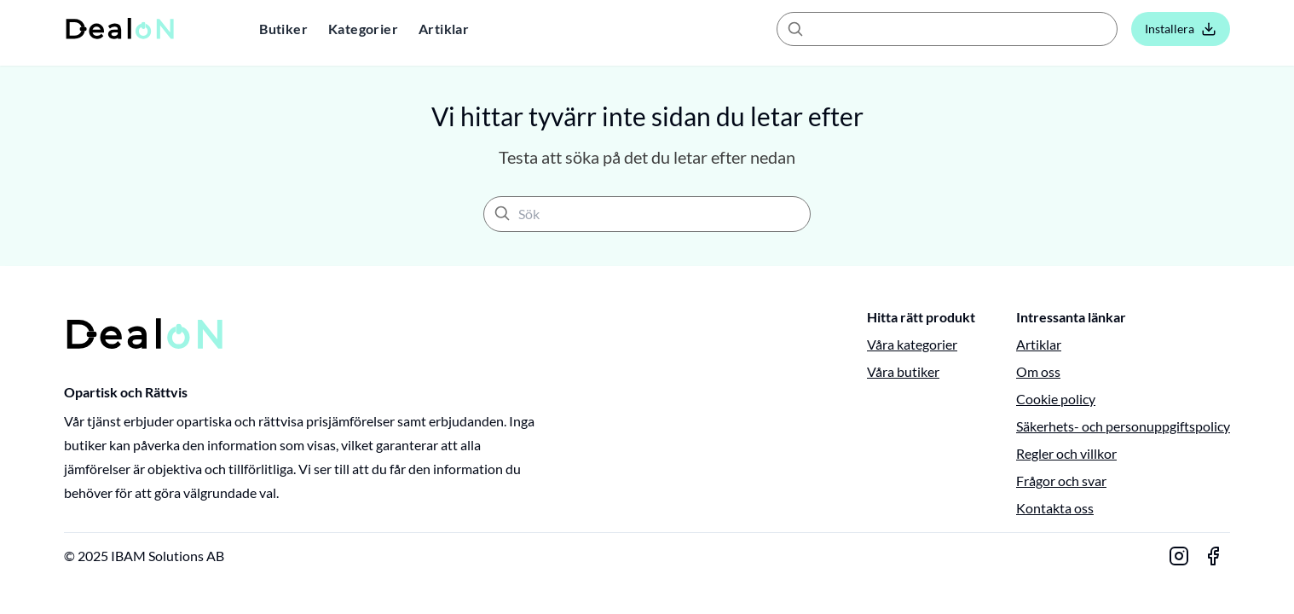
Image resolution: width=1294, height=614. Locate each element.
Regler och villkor (1066, 453)
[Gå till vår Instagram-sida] (1179, 556)
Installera (1180, 29)
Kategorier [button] (363, 28)
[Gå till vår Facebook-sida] (1213, 556)
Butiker (283, 28)
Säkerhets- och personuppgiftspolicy (1123, 426)
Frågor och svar (1061, 480)
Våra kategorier (912, 344)
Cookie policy (1055, 399)
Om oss (1038, 371)
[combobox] (947, 29)
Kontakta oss (1055, 508)
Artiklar (444, 28)
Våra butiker (903, 371)
